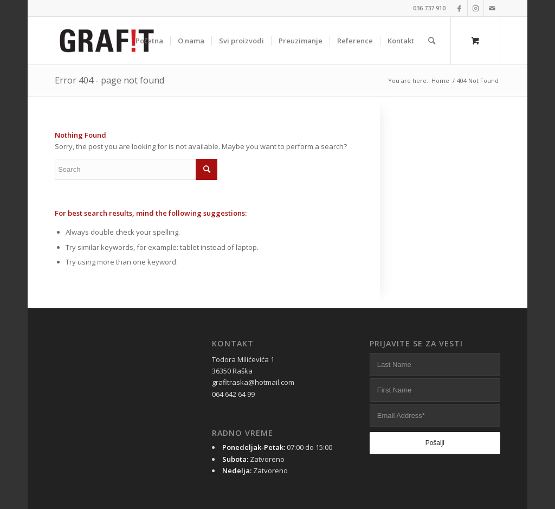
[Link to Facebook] (459, 8)
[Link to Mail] (492, 8)
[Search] (431, 41)
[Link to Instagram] (475, 8)
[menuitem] (149, 41)
